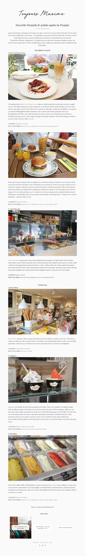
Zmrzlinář (53, 485)
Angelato (11, 407)
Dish (61, 182)
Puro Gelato (12, 339)
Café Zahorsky (13, 260)
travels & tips (46, 542)
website (31, 119)
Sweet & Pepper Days (29, 104)
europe (36, 542)
